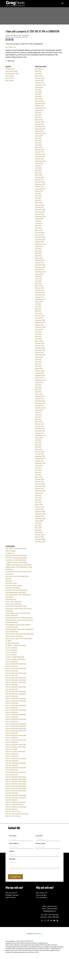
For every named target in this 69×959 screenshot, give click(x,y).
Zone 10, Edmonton (11, 696)
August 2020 (39, 219)
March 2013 (39, 422)
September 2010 (40, 491)
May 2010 (38, 500)
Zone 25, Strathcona (12, 754)
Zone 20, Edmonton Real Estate (19, 37)
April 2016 (38, 338)
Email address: (14, 843)
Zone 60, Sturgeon (11, 800)
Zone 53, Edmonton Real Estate (15, 784)
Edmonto (8, 578)
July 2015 (38, 359)
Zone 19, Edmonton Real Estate (15, 731)
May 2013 (38, 417)
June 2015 (38, 362)
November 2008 (40, 541)
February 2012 (39, 451)
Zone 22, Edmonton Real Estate (15, 744)
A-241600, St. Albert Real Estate (15, 560)
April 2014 (38, 392)
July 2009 (38, 523)
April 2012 (38, 447)
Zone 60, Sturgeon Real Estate (15, 802)
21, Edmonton (9, 553)
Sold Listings (9, 80)
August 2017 (39, 302)
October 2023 (39, 131)
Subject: (11, 851)
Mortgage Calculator (11, 895)
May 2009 (38, 528)
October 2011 (39, 461)
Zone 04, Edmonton (11, 675)
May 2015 (38, 364)
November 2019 (40, 239)
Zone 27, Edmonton (11, 756)
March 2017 (39, 313)
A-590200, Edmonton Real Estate (16, 562)
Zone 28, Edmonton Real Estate (15, 763)
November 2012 (40, 431)
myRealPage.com (37, 933)
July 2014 (38, 385)
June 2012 (38, 442)
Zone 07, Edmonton (11, 684)
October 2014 (39, 378)
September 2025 (40, 85)
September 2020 (40, 216)
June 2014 (38, 387)
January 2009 (39, 537)
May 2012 (38, 445)
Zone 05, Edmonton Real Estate (15, 680)
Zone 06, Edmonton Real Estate (15, 682)
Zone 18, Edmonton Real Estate (15, 728)
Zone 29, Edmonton (11, 765)
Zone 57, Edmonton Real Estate (15, 791)
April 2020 (38, 228)
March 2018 (39, 285)
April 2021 (38, 200)
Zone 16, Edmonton (11, 721)
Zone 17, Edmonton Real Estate (15, 726)
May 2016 (38, 336)
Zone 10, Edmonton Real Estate (15, 698)
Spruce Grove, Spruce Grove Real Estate (18, 638)
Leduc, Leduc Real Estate (13, 601)
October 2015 (39, 352)
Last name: (39, 835)
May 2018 (38, 281)
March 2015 (39, 368)
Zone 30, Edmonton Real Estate (15, 772)
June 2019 (38, 251)
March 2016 (39, 341)
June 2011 (38, 470)
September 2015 (40, 355)
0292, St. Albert (10, 551)
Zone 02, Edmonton (11, 666)
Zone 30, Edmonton (11, 770)
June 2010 (38, 498)
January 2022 (39, 179)
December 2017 (40, 292)
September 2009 (40, 518)
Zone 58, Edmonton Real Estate (15, 795)
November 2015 (40, 350)
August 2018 (39, 274)
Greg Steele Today (11, 71)
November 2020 (40, 212)
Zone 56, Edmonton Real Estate (15, 788)
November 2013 (40, 403)
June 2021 (38, 195)
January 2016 (39, 345)
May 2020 (38, 225)
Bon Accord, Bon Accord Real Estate (17, 576)
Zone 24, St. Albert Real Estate (15, 751)
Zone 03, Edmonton (11, 671)
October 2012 (39, 433)
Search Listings (10, 897)
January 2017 (39, 318)
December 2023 (40, 126)
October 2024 (39, 106)
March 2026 (39, 76)
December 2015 (40, 348)
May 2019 (38, 253)
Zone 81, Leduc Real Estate (14, 804)
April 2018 (38, 283)
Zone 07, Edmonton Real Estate (15, 687)
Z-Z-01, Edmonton (11, 648)
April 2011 (38, 474)
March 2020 (39, 230)
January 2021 (39, 207)
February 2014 (39, 396)
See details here (10, 47)
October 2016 (39, 325)
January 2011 (39, 481)
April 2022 (38, 173)
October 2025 (39, 83)
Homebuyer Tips (10, 599)
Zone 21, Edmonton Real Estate (15, 740)
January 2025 (39, 101)
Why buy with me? (11, 893)
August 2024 (39, 110)
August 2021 (39, 191)
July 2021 (38, 193)
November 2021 (40, 184)
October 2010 (39, 488)
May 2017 (38, 309)
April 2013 (38, 419)
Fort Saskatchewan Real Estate (15, 592)
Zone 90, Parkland (11, 809)
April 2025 (38, 96)
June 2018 (38, 279)
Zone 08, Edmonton (11, 689)
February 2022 (39, 177)
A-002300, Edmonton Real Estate (16, 555)
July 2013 (38, 412)
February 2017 (39, 315)
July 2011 (38, 468)
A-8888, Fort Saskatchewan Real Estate (18, 565)
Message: (12, 859)
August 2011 (39, 465)
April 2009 (38, 530)
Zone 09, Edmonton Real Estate (15, 694)
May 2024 (38, 117)
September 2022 (40, 161)
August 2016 (39, 329)
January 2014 (39, 398)
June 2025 (38, 92)
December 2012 (40, 428)
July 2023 (38, 138)
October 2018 (39, 269)
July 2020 (38, 221)
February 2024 (39, 122)
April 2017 (38, 311)
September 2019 (40, 244)
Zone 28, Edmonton (11, 761)
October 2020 (39, 214)
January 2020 (39, 235)
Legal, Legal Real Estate (13, 604)
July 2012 (38, 440)
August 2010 (39, 493)
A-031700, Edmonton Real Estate (16, 558)
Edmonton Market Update (13, 585)
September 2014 (40, 380)
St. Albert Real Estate (12, 643)
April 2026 (38, 73)
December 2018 (40, 265)
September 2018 (40, 272)
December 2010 (40, 484)
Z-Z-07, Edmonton (11, 652)
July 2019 (38, 249)
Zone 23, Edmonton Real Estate (15, 747)
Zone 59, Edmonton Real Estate (15, 797)
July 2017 (38, 304)
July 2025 (38, 89)
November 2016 (40, 322)
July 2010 (38, 495)
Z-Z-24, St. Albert (10, 654)
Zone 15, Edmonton (11, 717)
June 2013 (38, 415)
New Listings (9, 76)
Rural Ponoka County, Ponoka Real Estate (19, 618)
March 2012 (39, 449)
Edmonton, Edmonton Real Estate (16, 590)
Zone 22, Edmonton (11, 742)
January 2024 (39, 124)
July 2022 (38, 166)
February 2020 (39, 232)
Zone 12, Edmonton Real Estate (15, 705)
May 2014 (38, 389)
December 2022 (40, 154)
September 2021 (40, 189)
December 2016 (40, 320)
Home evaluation (41, 895)
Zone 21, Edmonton (11, 737)
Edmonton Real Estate (12, 588)
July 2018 (38, 276)
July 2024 (38, 113)
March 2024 (39, 119)
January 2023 (39, 152)
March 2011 (39, 477)
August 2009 (39, 521)
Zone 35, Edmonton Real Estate (15, 777)
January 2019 (39, 262)
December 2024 (40, 103)
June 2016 (38, 334)
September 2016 (40, 327)
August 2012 (39, 438)
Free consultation (41, 897)
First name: (13, 835)
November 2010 (40, 486)
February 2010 (39, 507)
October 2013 (39, 405)
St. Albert (8, 641)
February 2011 (39, 479)
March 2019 (39, 258)
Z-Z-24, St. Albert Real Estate (14, 657)
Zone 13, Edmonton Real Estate (15, 710)
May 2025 (38, 94)
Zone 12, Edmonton (11, 703)
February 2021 (39, 205)
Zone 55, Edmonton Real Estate (15, 786)
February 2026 (39, 78)
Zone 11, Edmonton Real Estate (15, 701)
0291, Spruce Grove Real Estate (15, 548)
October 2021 (39, 186)
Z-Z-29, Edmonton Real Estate (15, 659)
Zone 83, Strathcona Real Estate (15, 807)
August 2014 (39, 382)
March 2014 (39, 394)
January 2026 (39, 80)
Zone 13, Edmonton (11, 707)
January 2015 (39, 373)
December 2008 (40, 539)
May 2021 (38, 198)
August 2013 (39, 410)
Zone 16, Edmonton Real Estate (15, 724)
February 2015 (39, 371)
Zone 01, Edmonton (11, 661)
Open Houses (9, 78)
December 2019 (40, 237)
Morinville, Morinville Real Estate (15, 606)
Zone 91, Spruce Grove (12, 811)
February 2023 (39, 149)
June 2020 (38, 223)
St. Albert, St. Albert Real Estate (15, 645)
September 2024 (40, 108)
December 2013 (40, 401)
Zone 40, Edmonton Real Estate (15, 779)
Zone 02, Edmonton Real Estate (15, 668)
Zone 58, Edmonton (11, 793)
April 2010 (38, 502)
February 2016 (39, 343)
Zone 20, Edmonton (11, 733)
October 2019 (39, 242)
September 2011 (40, 463)
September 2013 (40, 408)
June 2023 (38, 140)
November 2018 (40, 267)
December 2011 (40, 456)
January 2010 (39, 509)
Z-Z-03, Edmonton (11, 650)
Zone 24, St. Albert (11, 749)
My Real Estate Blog (12, 73)
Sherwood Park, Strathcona (14, 636)
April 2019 (38, 255)
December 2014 (40, 375)
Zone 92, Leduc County (12, 816)
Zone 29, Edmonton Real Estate (15, 767)
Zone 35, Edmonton (11, 774)
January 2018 (39, 290)
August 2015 (39, 357)
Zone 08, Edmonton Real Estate (15, 691)
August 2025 (39, 87)
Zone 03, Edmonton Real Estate (15, 673)
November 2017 (40, 295)
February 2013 (39, 424)
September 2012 (40, 435)
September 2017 (40, 299)
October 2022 (39, 159)
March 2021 (39, 202)
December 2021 (40, 182)
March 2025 (39, 99)
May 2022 (38, 170)
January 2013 (39, 426)
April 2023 (38, 145)
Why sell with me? (42, 893)
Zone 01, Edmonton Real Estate (15, 664)
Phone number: (40, 843)
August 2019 (39, 246)
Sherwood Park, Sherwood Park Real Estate (19, 634)
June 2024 (38, 115)
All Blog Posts (9, 69)
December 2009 (40, 511)
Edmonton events (11, 583)
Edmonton (8, 581)
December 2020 (40, 209)
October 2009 (39, 516)
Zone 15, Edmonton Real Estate (15, 719)
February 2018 (39, 288)
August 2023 (39, 136)
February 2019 (39, 260)
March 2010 (39, 504)
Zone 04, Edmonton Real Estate (15, 678)
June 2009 (38, 525)
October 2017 (39, 297)
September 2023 (40, 133)
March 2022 (39, 175)
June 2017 (38, 306)
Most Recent (39, 69)
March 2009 (39, 532)
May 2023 (38, 143)
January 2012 (39, 454)
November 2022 (40, 156)
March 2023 (39, 147)
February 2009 (39, 534)
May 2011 (38, 472)
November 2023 (40, 129)
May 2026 (38, 71)
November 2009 (40, 514)
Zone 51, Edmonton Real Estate (15, 781)
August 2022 (39, 163)
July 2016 (38, 332)
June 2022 (38, 168)
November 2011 (40, 458)
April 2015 (38, 366)
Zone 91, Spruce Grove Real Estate (16, 814)
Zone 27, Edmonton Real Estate (15, 758)
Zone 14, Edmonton (11, 712)
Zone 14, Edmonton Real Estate (15, 714)
